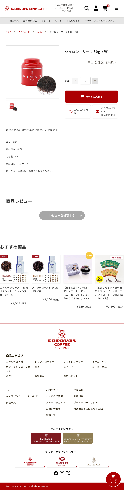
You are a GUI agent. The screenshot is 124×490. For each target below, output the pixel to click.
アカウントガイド (55, 402)
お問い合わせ (53, 408)
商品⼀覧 (14, 20)
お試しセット (73, 20)
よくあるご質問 (54, 396)
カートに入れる (94, 96)
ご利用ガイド (53, 389)
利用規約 (78, 396)
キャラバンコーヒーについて (99, 20)
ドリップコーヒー (44, 361)
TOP (8, 389)
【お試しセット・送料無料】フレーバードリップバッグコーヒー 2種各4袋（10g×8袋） (109, 293)
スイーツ (68, 366)
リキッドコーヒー (73, 361)
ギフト (58, 20)
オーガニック (99, 361)
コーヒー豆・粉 (14, 361)
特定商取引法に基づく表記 (88, 408)
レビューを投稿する (62, 215)
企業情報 (78, 389)
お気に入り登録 (81, 111)
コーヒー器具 (99, 366)
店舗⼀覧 (51, 414)
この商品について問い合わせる (108, 111)
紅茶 (37, 366)
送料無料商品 (30, 20)
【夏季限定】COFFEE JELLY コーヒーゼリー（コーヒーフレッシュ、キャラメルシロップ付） (77, 293)
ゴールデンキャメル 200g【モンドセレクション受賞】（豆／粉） (14, 291)
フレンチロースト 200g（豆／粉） (45, 289)
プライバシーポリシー (86, 402)
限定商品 (40, 376)
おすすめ (46, 20)
